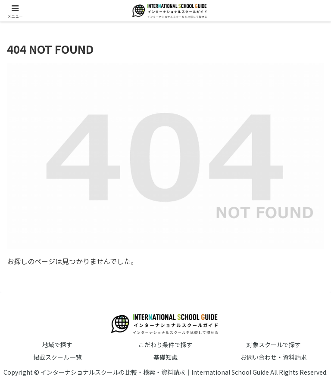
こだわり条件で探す (165, 344)
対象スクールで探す (274, 344)
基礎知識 (165, 357)
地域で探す (57, 344)
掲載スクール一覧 (57, 357)
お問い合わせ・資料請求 (273, 357)
